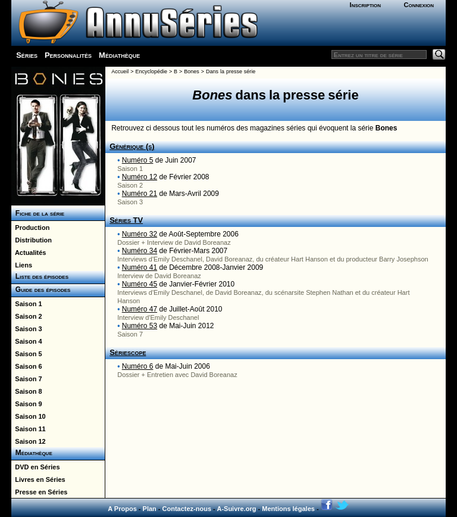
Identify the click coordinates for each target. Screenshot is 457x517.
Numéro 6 (138, 366)
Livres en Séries (38, 479)
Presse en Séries (39, 492)
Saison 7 (26, 378)
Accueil (120, 71)
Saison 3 (26, 328)
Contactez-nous (187, 508)
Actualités (28, 252)
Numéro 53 (139, 326)
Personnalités (68, 55)
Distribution (31, 240)
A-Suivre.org (236, 508)
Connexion (418, 4)
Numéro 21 (139, 193)
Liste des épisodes (39, 276)
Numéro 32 (139, 234)
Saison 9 (26, 403)
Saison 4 (26, 341)
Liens (21, 265)
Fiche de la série (37, 213)
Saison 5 (26, 353)
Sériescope (127, 352)
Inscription (365, 4)
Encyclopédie (151, 71)
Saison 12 (28, 441)
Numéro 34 (139, 251)
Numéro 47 (139, 309)
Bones (191, 71)
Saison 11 (28, 428)
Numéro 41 (139, 267)
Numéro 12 (139, 177)
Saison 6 (26, 366)
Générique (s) (131, 146)
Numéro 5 (138, 160)
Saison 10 (28, 416)
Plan (149, 508)
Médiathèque (119, 55)
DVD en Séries (35, 467)
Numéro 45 (139, 284)
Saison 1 (26, 303)
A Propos (122, 508)
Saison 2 (26, 316)
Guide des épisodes (40, 289)
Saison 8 (26, 391)
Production (30, 227)
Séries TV (126, 220)
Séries (26, 55)
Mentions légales (288, 508)
